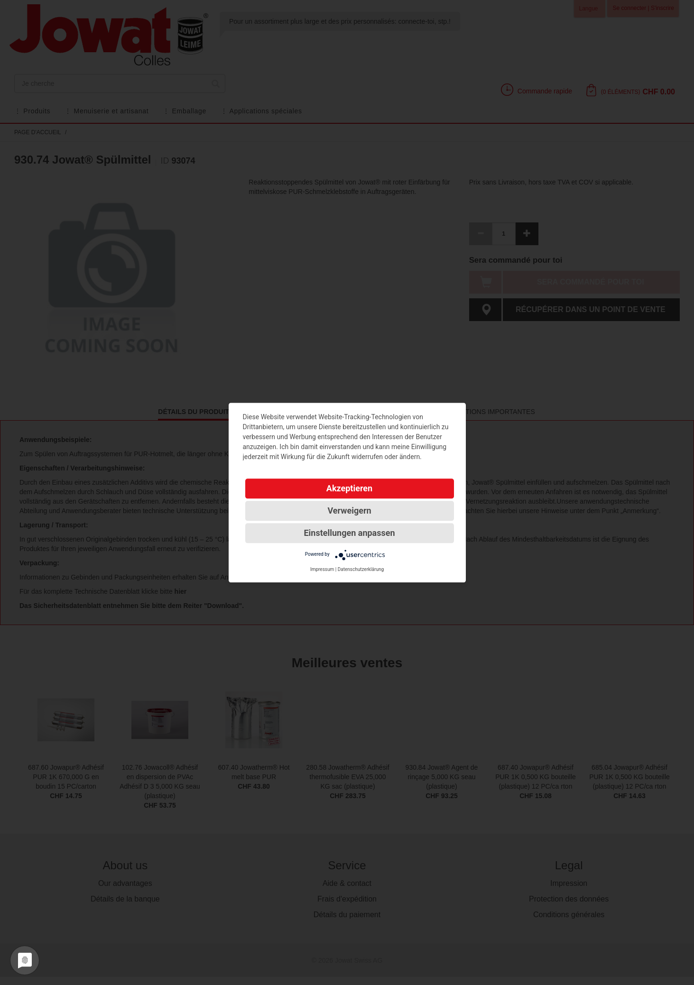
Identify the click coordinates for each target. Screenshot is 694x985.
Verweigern (349, 511)
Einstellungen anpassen (349, 533)
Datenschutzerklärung (361, 569)
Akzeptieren (349, 488)
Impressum (322, 569)
